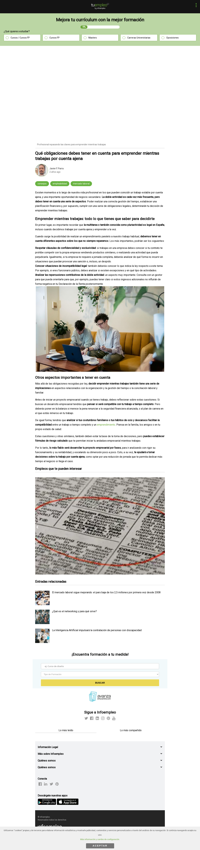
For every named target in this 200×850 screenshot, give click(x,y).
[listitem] (42, 604)
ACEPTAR (100, 845)
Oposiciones (172, 37)
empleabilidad (60, 183)
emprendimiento (106, 424)
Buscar (100, 682)
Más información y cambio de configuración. (100, 839)
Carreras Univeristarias (138, 37)
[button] (195, 5)
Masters (92, 37)
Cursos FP (54, 37)
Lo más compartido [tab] (131, 730)
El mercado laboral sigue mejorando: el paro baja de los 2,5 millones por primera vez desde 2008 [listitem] (106, 592)
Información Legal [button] (48, 747)
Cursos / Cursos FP (20, 37)
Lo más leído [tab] (66, 730)
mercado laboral (81, 183)
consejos (42, 183)
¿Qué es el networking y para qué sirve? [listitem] (74, 611)
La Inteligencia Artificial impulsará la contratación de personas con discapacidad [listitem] (97, 630)
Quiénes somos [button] (47, 760)
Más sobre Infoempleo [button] (51, 753)
